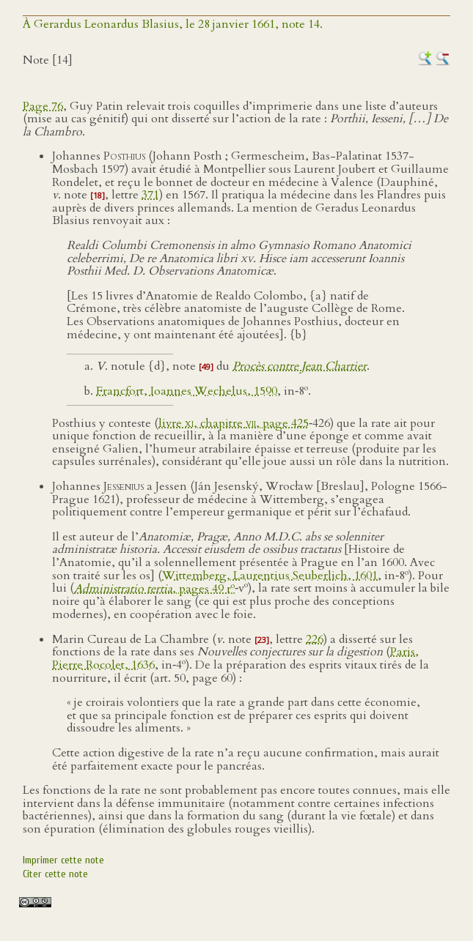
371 (150, 195)
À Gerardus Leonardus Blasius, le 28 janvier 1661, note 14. (173, 24)
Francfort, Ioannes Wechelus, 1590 (186, 391)
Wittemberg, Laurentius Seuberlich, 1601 (270, 576)
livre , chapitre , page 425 (233, 423)
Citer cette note (55, 874)
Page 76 (43, 106)
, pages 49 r (154, 589)
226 (314, 639)
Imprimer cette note (63, 860)
